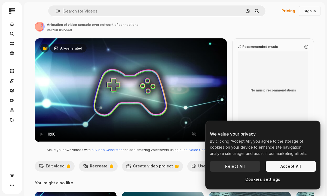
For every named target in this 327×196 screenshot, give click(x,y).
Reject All (235, 166)
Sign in (310, 11)
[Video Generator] (12, 100)
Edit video (54, 173)
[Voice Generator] (12, 110)
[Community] (12, 53)
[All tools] (12, 71)
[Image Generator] (12, 90)
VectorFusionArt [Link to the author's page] (59, 30)
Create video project (152, 173)
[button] (55, 11)
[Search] (12, 33)
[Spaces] (12, 80)
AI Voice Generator (200, 155)
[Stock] (12, 43)
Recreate (98, 173)
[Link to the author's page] (40, 27)
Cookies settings (262, 179)
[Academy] (12, 175)
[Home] (12, 24)
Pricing (288, 10)
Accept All (290, 166)
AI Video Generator (106, 155)
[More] (12, 185)
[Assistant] (12, 120)
